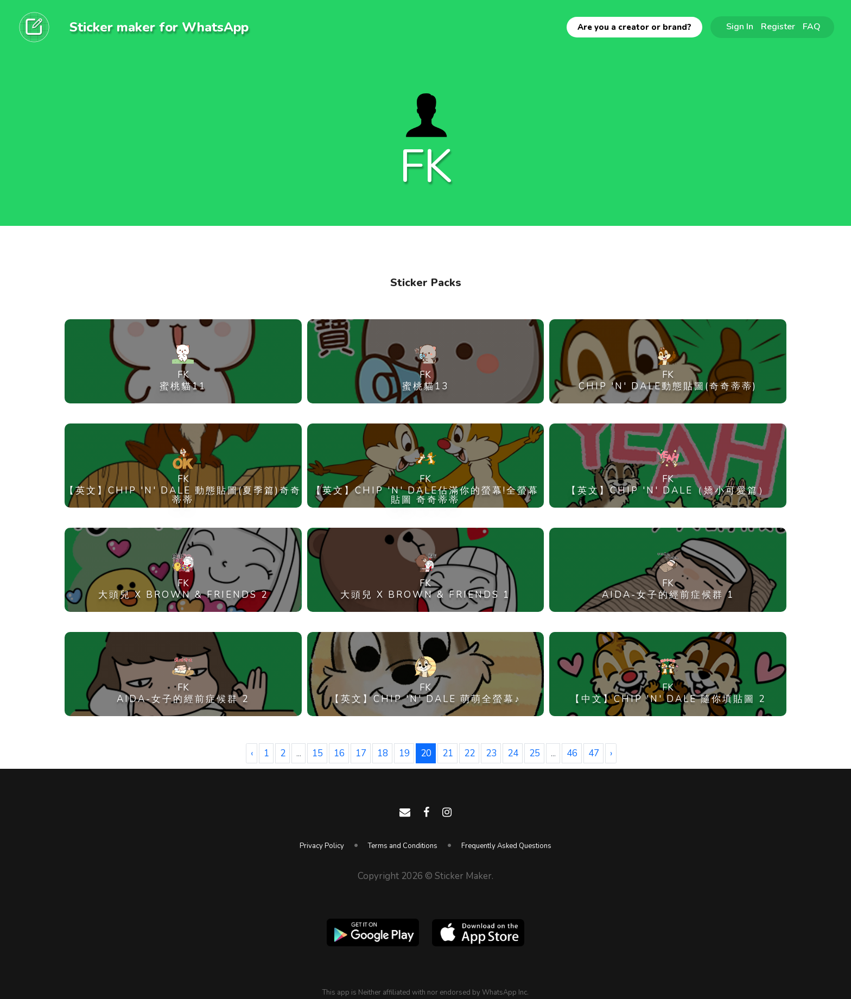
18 (382, 753)
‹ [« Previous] (252, 753)
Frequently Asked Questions (506, 846)
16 (339, 753)
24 (512, 753)
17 (360, 753)
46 (572, 753)
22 (469, 753)
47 (593, 753)
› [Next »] (611, 753)
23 (491, 753)
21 (447, 753)
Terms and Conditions (402, 846)
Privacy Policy (322, 846)
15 (317, 753)
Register (778, 27)
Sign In (739, 27)
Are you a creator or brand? (634, 27)
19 (404, 753)
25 (534, 753)
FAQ (812, 27)
